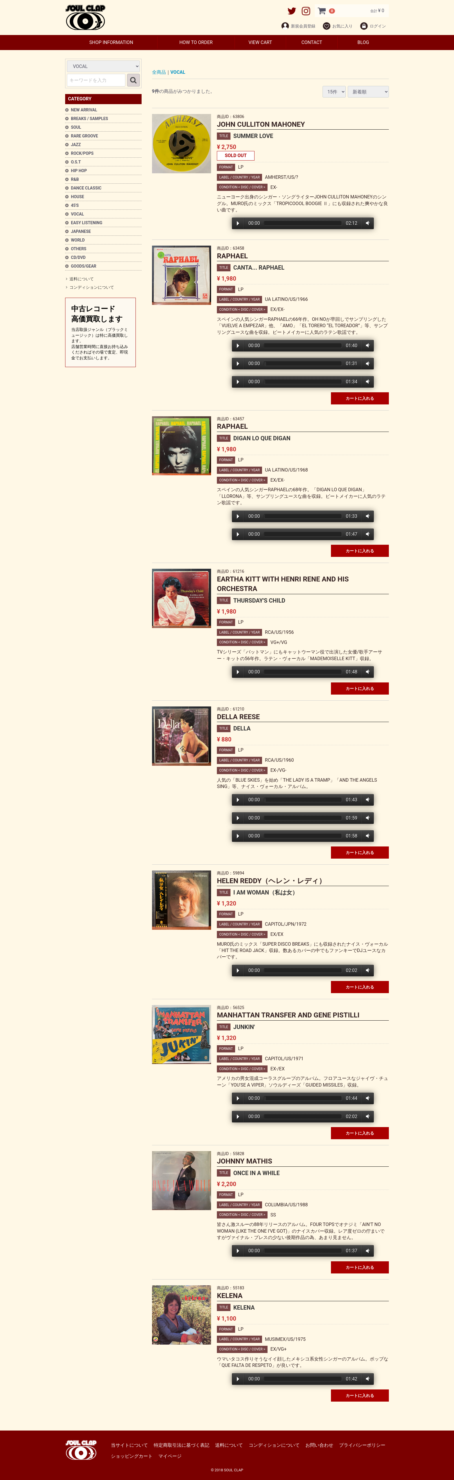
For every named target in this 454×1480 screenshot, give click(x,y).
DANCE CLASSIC (86, 188)
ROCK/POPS (82, 153)
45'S (75, 205)
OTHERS (78, 248)
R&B (75, 179)
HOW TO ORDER (196, 42)
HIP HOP (79, 170)
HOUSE (77, 196)
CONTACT (311, 42)
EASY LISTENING (86, 222)
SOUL (76, 127)
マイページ (170, 1456)
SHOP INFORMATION (111, 42)
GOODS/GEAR (83, 266)
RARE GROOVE (84, 136)
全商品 (159, 72)
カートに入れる (360, 398)
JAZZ (76, 144)
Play (238, 223)
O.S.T (76, 162)
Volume (366, 223)
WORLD (78, 240)
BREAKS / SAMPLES (89, 118)
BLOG (363, 42)
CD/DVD (78, 257)
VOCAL (77, 214)
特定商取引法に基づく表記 (181, 1445)
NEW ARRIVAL (84, 110)
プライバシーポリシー (362, 1445)
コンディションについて (91, 287)
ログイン (373, 26)
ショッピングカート (132, 1456)
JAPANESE (81, 231)
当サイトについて (129, 1445)
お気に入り (337, 26)
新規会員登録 (298, 26)
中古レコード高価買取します (100, 333)
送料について (81, 279)
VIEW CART (260, 42)
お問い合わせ (319, 1445)
